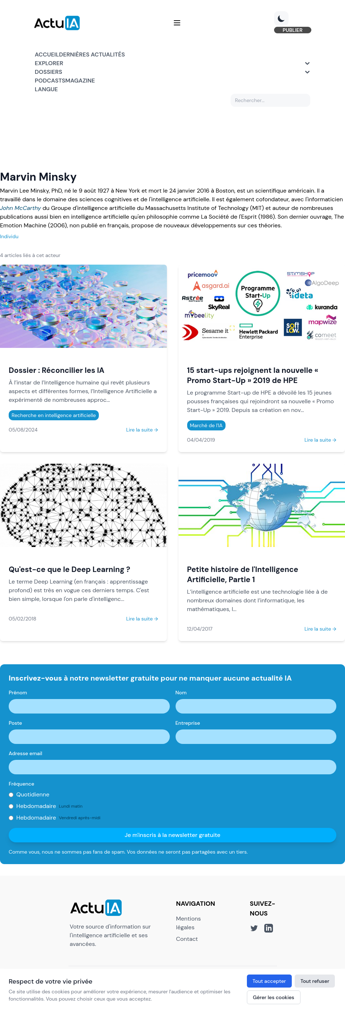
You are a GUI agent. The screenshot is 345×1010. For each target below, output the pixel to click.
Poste (15, 723)
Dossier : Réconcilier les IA (56, 370)
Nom (181, 693)
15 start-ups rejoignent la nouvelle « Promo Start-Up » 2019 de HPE (253, 376)
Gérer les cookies (273, 997)
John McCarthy (20, 208)
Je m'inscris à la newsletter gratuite (172, 835)
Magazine (80, 81)
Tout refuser (314, 981)
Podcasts (50, 81)
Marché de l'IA (206, 425)
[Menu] (177, 23)
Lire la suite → (142, 430)
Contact (187, 939)
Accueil (47, 55)
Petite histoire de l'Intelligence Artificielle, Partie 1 (242, 575)
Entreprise (188, 723)
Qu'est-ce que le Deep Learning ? (69, 570)
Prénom (18, 693)
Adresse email (25, 754)
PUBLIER (292, 30)
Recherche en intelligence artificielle (54, 415)
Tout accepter (269, 981)
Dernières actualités (92, 55)
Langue (46, 89)
